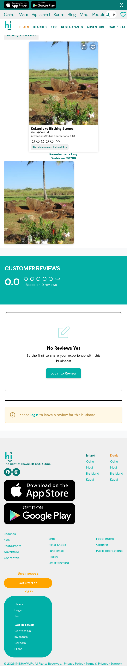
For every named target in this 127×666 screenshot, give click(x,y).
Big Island (41, 5)
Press (18, 643)
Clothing (102, 539)
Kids (54, 17)
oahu (10, 29)
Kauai (59, 5)
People (98, 5)
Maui (23, 5)
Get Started (28, 577)
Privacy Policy (73, 658)
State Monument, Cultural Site (50, 141)
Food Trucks (105, 533)
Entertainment (59, 557)
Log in (28, 585)
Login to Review (63, 367)
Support (116, 658)
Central (28, 29)
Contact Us (23, 625)
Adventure (96, 17)
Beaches (40, 17)
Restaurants (72, 17)
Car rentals (12, 552)
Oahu (9, 5)
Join (17, 610)
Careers (20, 637)
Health (53, 551)
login (34, 409)
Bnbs (52, 533)
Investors (21, 631)
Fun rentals (56, 545)
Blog (71, 5)
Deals (24, 17)
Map (84, 5)
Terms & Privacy (97, 658)
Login (18, 604)
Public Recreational (109, 545)
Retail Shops (57, 539)
